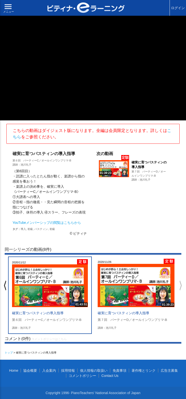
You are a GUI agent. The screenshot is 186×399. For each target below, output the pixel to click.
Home (13, 370)
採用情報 (68, 370)
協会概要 (30, 370)
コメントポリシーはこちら (49, 339)
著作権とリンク (144, 370)
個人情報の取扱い (93, 370)
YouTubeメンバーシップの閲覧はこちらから (47, 223)
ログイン (178, 8)
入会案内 (49, 370)
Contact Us (109, 376)
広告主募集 (169, 370)
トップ (9, 352)
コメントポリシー (82, 376)
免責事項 (119, 370)
